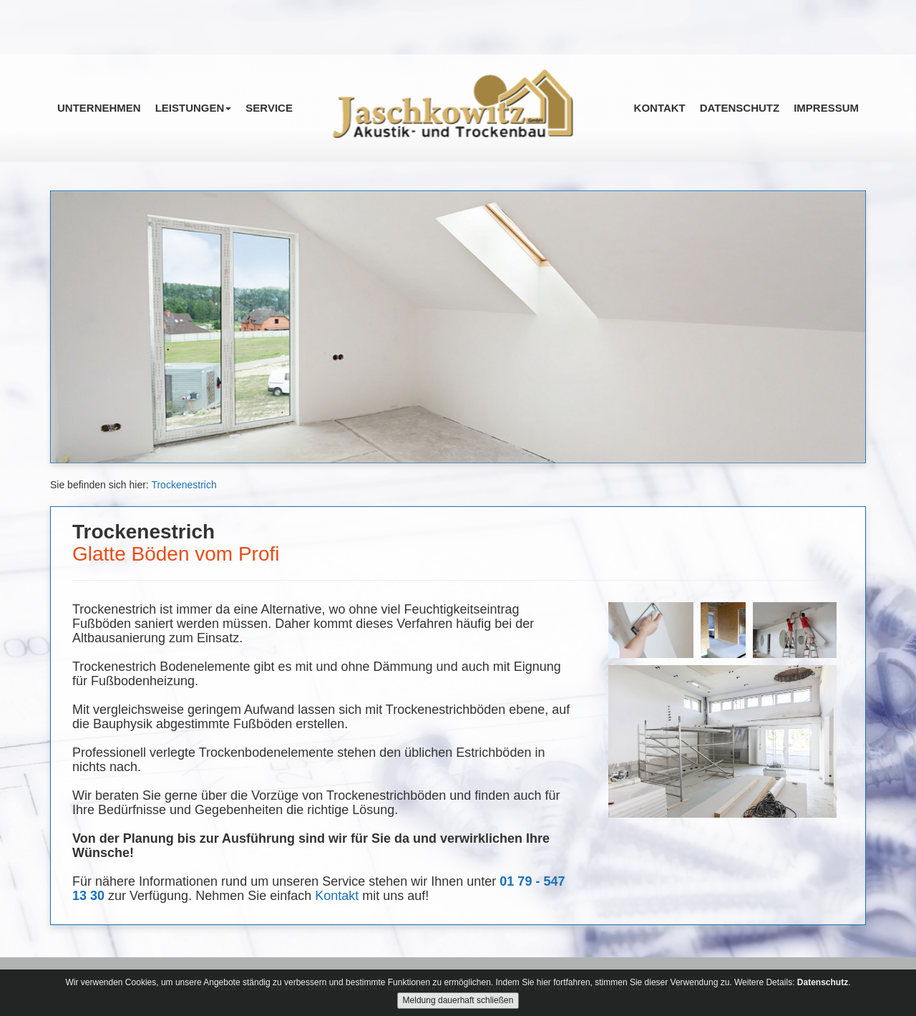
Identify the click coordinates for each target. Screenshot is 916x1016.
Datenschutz (739, 108)
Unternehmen (99, 108)
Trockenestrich (183, 484)
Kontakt (660, 108)
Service (269, 108)
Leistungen (193, 108)
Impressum (826, 108)
